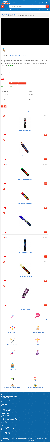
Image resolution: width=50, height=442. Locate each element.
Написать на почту (5, 423)
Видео (5, 116)
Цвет (3, 69)
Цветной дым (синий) (25, 252)
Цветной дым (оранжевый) (25, 155)
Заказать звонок (6, 425)
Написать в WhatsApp (7, 86)
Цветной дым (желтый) (25, 276)
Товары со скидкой (6, 409)
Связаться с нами (5, 408)
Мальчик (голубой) (5, 74)
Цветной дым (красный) (25, 203)
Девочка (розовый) (5, 75)
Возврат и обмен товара (7, 416)
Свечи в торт (4, 405)
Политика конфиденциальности (9, 419)
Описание (4, 55)
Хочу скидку (4, 421)
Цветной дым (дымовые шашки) (9, 396)
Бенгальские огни (5, 400)
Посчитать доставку (7, 89)
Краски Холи (4, 404)
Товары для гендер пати (10, 14)
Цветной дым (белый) (25, 130)
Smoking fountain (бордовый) (25, 301)
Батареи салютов (5, 397)
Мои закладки (4, 412)
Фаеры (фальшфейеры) (7, 399)
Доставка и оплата (15, 55)
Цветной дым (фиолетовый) (25, 227)
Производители (5, 413)
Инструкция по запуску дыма (8, 418)
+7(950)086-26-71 (6, 427)
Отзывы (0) (26, 55)
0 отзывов (10, 103)
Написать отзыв (18, 103)
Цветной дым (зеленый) (25, 179)
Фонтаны (3, 401)
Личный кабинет (5, 410)
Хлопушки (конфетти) (6, 403)
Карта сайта (4, 422)
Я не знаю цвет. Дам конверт (7, 72)
